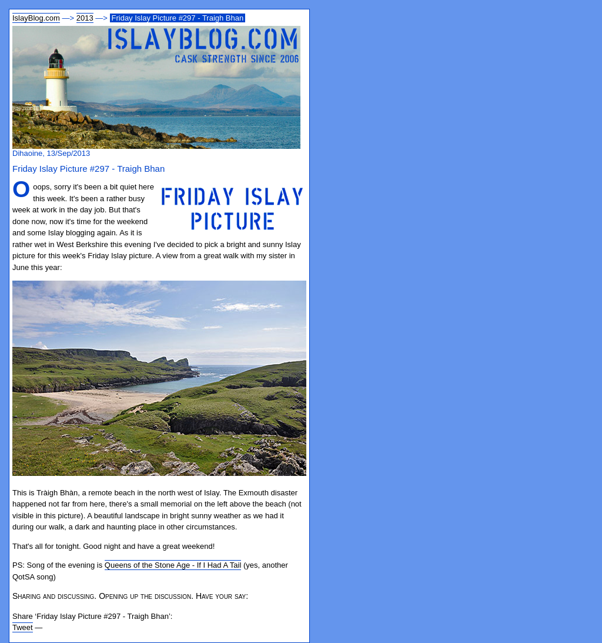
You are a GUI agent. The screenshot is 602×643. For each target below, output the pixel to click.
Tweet (22, 627)
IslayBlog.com (36, 18)
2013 (84, 18)
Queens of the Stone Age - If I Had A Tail (173, 565)
